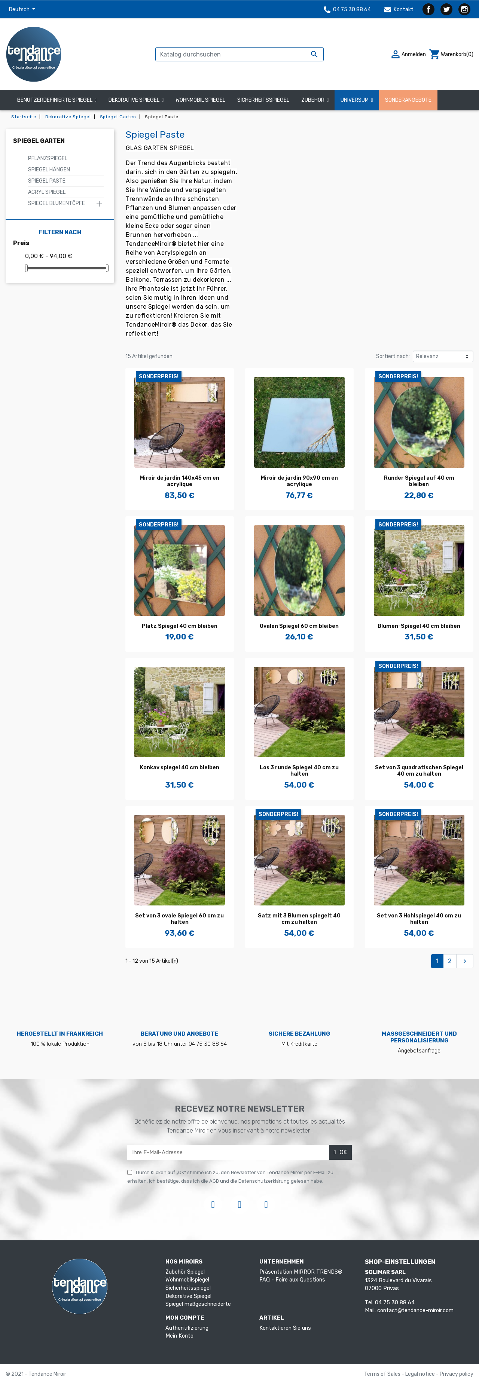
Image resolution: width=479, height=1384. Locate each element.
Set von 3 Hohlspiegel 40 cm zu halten (419, 919)
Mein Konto (179, 1336)
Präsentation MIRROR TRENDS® (300, 1272)
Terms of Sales (383, 1374)
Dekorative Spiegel (188, 1296)
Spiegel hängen (49, 169)
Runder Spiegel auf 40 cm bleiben (419, 481)
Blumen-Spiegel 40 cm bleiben (419, 626)
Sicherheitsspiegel (188, 1288)
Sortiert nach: (393, 356)
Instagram (464, 9)
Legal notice (420, 1374)
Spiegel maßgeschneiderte (198, 1304)
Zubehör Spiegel (185, 1272)
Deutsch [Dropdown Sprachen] (20, 9)
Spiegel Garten (39, 140)
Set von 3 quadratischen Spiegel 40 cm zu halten (419, 770)
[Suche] (239, 54)
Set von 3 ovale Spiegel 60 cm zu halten (179, 919)
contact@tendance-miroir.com (415, 1310)
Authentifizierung (186, 1328)
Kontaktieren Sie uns (285, 1328)
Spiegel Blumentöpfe (56, 203)
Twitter (446, 9)
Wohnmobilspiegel (187, 1280)
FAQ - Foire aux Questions (292, 1280)
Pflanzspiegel (47, 158)
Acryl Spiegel (46, 192)
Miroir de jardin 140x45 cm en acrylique (179, 481)
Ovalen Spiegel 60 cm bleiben (299, 626)
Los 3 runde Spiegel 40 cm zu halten (299, 770)
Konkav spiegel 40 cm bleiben (179, 767)
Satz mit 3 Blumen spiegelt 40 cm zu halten (299, 919)
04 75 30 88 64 (347, 9)
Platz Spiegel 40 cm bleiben (179, 626)
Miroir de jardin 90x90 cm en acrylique (299, 481)
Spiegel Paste (46, 181)
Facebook (428, 9)
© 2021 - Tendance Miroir (36, 1374)
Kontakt (399, 9)
